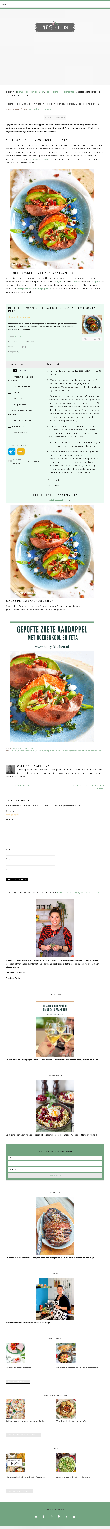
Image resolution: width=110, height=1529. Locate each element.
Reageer (48, 109)
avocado (21, 751)
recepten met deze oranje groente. (35, 288)
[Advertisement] (55, 66)
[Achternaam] (55, 1163)
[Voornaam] (55, 1158)
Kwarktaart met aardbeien (18, 1367)
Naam (9, 849)
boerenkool (28, 751)
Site (7, 869)
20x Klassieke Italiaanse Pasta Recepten (25, 1477)
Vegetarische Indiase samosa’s (71, 1421)
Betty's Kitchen (55, 27)
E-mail (9, 859)
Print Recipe (92, 338)
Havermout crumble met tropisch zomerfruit (77, 1367)
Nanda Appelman (21, 337)
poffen (77, 281)
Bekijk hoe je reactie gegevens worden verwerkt (80, 892)
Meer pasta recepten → (19, 1491)
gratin (97, 281)
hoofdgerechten (49, 751)
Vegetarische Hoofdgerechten (23, 748)
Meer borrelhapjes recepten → (23, 1435)
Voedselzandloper (84, 751)
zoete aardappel (95, 751)
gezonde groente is (41, 159)
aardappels (13, 751)
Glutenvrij (39, 751)
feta (34, 751)
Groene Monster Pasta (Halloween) (73, 1477)
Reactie (10, 819)
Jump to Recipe (55, 117)
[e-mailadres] (55, 1169)
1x (15, 371)
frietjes (58, 281)
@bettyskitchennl (56, 500)
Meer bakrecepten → (18, 1381)
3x (25, 371)
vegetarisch (73, 751)
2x (20, 371)
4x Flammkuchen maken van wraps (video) (26, 1421)
